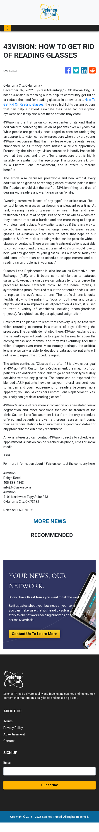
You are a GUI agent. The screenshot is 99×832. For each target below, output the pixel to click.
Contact (9, 741)
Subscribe (49, 785)
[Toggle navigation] (7, 28)
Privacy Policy (13, 728)
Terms (8, 721)
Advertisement (14, 734)
